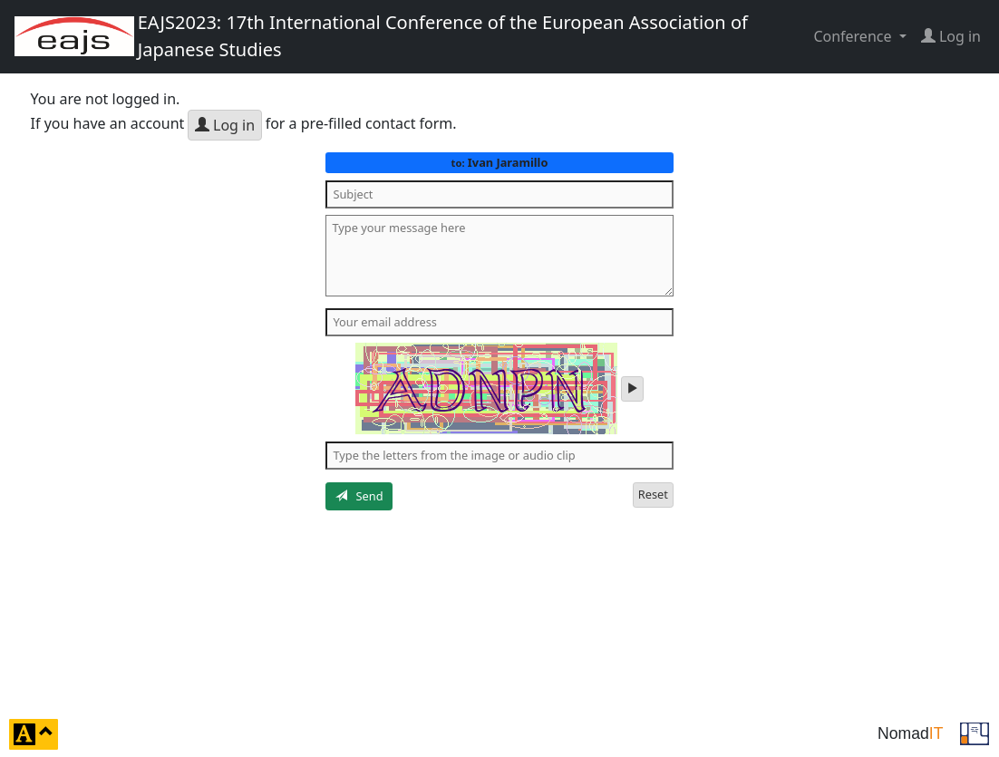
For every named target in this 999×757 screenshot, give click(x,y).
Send (359, 496)
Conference (854, 36)
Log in (225, 125)
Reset (653, 494)
